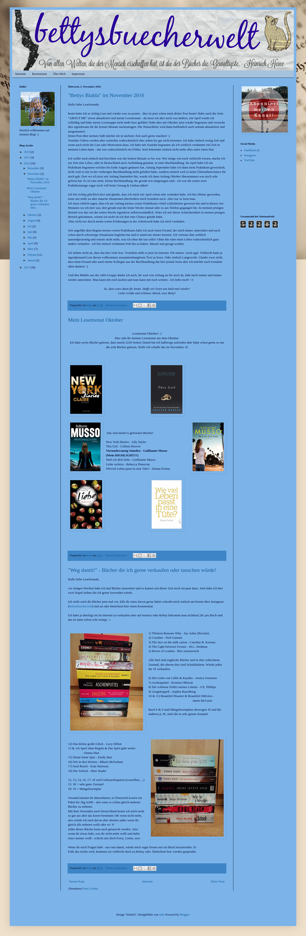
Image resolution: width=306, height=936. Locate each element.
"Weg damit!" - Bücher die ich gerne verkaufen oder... (38, 202)
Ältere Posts (218, 881)
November (34, 174)
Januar (31, 260)
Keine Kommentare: (117, 305)
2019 (27, 152)
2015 (27, 267)
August (32, 220)
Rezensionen (39, 74)
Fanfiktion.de (252, 150)
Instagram (250, 155)
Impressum (78, 74)
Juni (30, 232)
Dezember (33, 168)
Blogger (184, 914)
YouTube (249, 160)
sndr (161, 914)
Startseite (20, 74)
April (30, 243)
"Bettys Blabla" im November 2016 (106, 95)
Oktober (32, 215)
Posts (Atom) (90, 888)
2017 (27, 157)
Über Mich (59, 74)
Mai (30, 237)
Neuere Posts (77, 881)
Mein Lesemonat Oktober (95, 320)
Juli (29, 226)
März (30, 249)
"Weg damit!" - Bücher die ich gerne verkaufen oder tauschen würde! (142, 570)
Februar (32, 254)
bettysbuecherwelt (80, 606)
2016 (27, 163)
